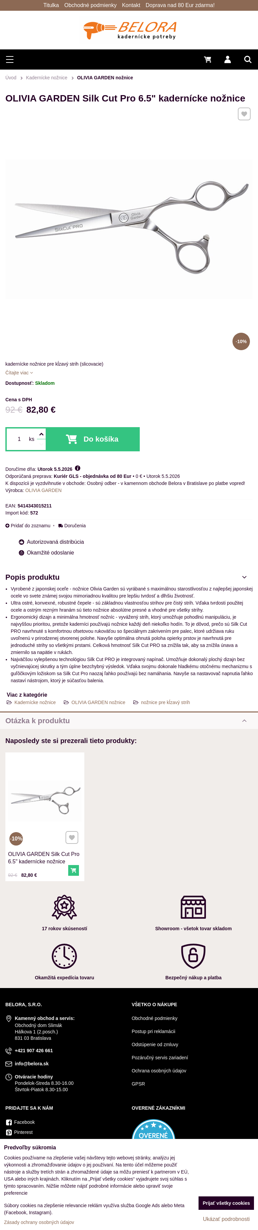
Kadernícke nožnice (35, 702)
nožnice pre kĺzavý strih (165, 702)
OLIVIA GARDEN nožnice (98, 702)
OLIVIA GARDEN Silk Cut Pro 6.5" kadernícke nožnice (44, 855)
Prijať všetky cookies (226, 1203)
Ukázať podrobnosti (226, 1219)
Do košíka (101, 439)
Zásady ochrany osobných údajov (39, 1222)
